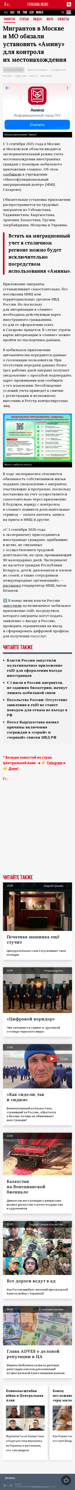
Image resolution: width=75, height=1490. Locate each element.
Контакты (10, 1477)
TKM (25, 12)
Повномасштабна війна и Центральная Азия (24, 1395)
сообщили (12, 174)
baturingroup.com (40, 1487)
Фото (50, 19)
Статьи (24, 19)
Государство (58, 69)
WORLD (39, 12)
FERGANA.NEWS (37, 4)
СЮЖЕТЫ (63, 19)
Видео (37, 19)
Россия (7, 75)
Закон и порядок (37, 69)
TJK (18, 12)
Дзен (12, 768)
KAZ (6, 12)
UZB (31, 12)
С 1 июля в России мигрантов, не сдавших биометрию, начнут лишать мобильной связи (37, 687)
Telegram (54, 762)
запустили (12, 605)
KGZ (12, 12)
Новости (9, 19)
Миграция (46, 75)
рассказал (12, 585)
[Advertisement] (37, 834)
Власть (33, 75)
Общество (21, 75)
